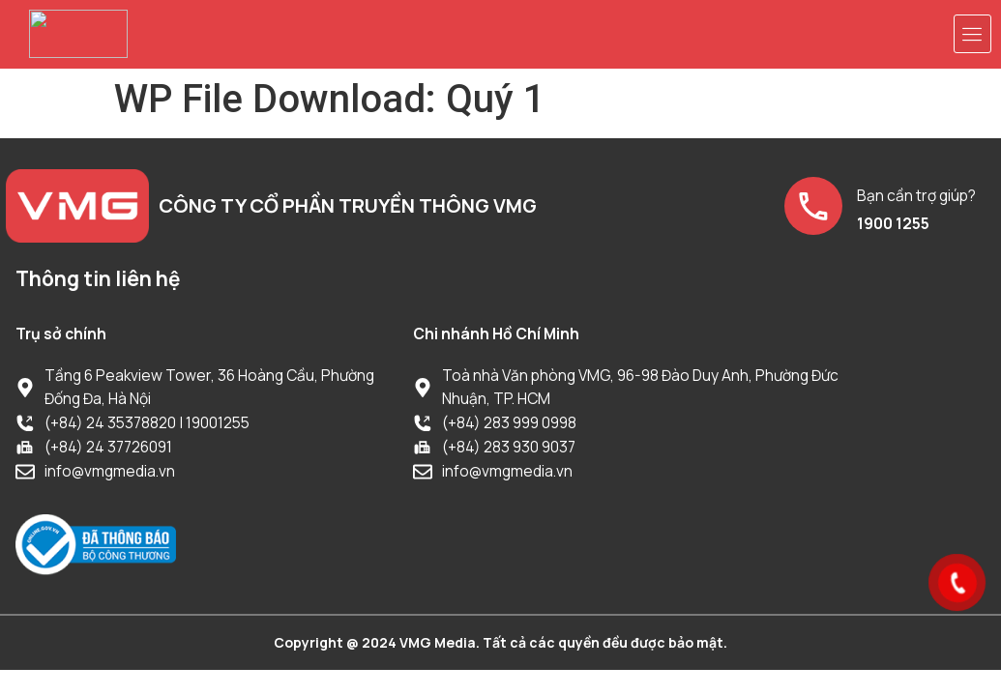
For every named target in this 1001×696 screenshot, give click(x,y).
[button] (973, 33)
